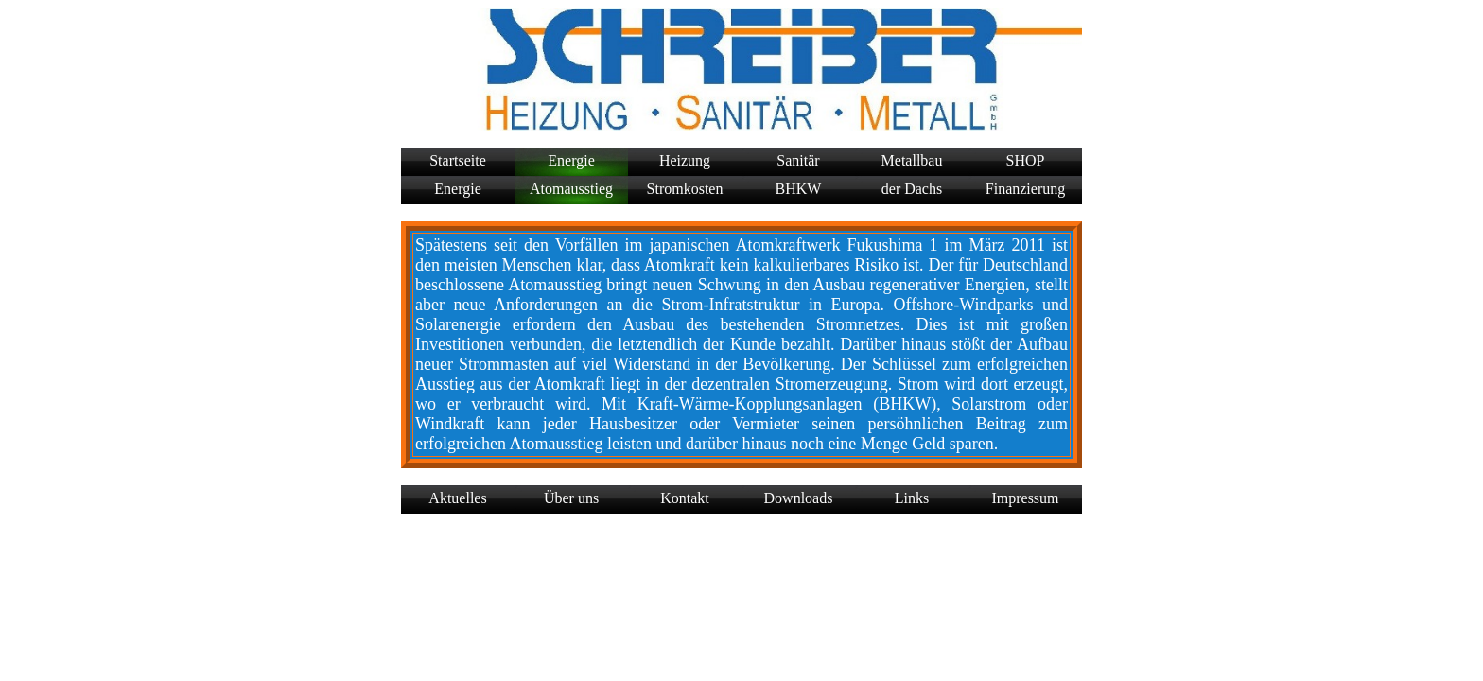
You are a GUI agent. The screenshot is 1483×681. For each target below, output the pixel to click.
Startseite (457, 160)
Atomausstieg (571, 189)
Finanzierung (1025, 189)
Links (912, 498)
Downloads (798, 498)
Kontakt (684, 498)
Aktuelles (457, 498)
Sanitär (797, 160)
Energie (571, 160)
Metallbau (912, 160)
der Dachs (911, 189)
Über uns (571, 498)
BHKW (799, 189)
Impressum (1024, 498)
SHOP (1025, 160)
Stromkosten (685, 189)
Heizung (684, 160)
